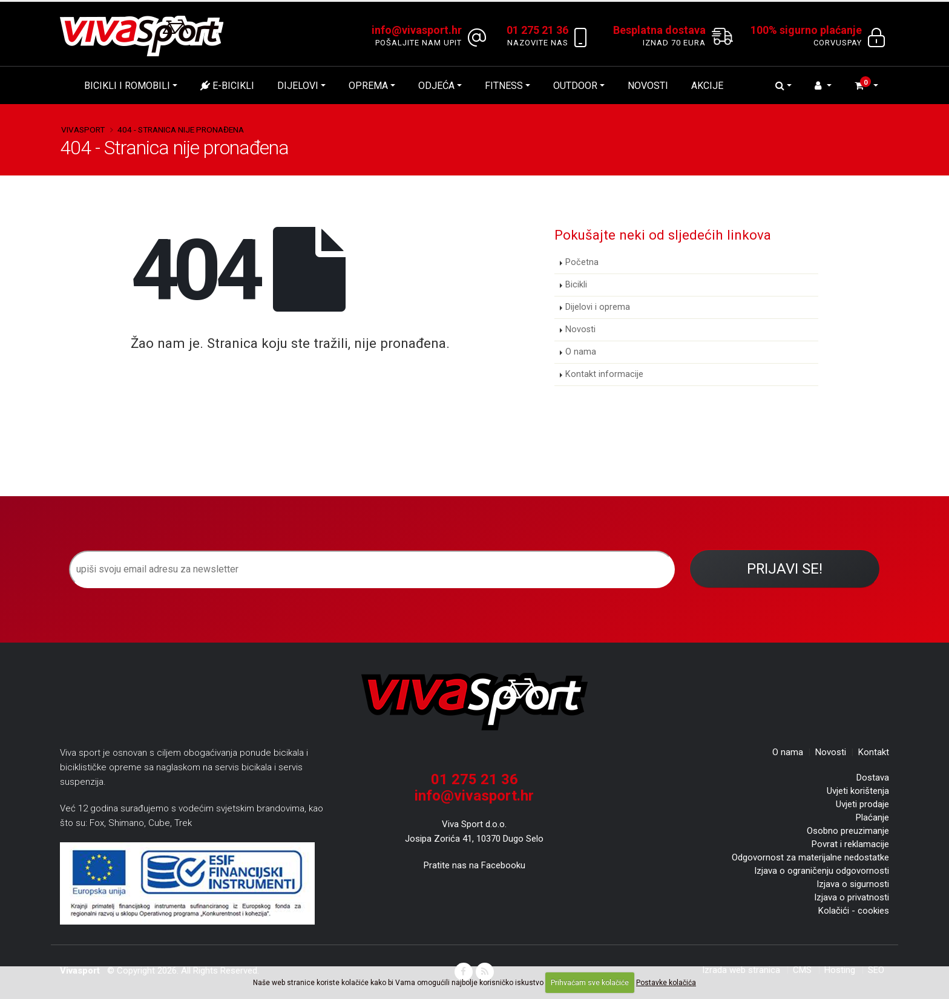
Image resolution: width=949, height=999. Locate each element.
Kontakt (873, 752)
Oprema (368, 85)
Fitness (504, 85)
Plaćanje (872, 817)
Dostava (872, 777)
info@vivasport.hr (474, 795)
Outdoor (575, 85)
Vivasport (83, 129)
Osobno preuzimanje (848, 830)
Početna (582, 262)
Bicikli (576, 285)
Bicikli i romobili (127, 85)
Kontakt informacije (604, 374)
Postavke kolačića (666, 982)
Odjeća (436, 85)
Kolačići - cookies (853, 910)
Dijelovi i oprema (597, 307)
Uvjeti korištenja (858, 790)
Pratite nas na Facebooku (474, 865)
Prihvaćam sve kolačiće (590, 982)
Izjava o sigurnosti (852, 884)
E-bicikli (227, 85)
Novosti (648, 85)
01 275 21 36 (474, 779)
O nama (580, 352)
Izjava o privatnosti (851, 897)
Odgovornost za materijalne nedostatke (810, 857)
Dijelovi (297, 85)
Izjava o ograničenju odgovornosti (821, 870)
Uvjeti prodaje (862, 804)
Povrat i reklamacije (850, 844)
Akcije (707, 85)
